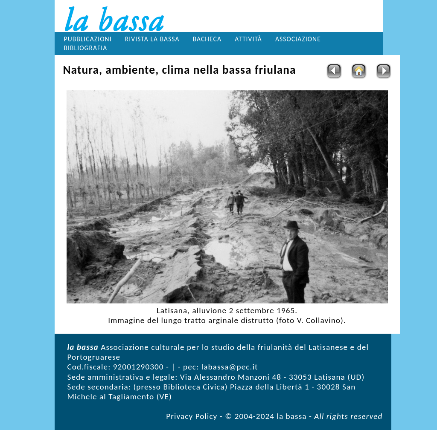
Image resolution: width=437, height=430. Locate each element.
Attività (248, 39)
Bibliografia (86, 48)
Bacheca (207, 39)
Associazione (298, 39)
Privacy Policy (191, 416)
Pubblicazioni (88, 39)
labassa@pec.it (229, 367)
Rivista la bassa (152, 39)
